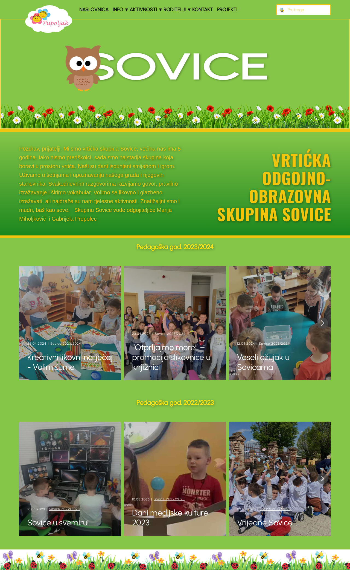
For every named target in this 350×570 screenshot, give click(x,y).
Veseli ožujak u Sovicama (263, 362)
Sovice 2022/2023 (64, 509)
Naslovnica (94, 10)
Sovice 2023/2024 (65, 344)
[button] (322, 323)
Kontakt (202, 10)
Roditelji (175, 10)
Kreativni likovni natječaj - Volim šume (70, 362)
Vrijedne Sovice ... (268, 522)
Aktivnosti (143, 10)
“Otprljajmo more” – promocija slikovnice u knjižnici (171, 357)
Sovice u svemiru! (59, 522)
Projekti (227, 10)
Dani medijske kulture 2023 (170, 518)
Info (118, 10)
